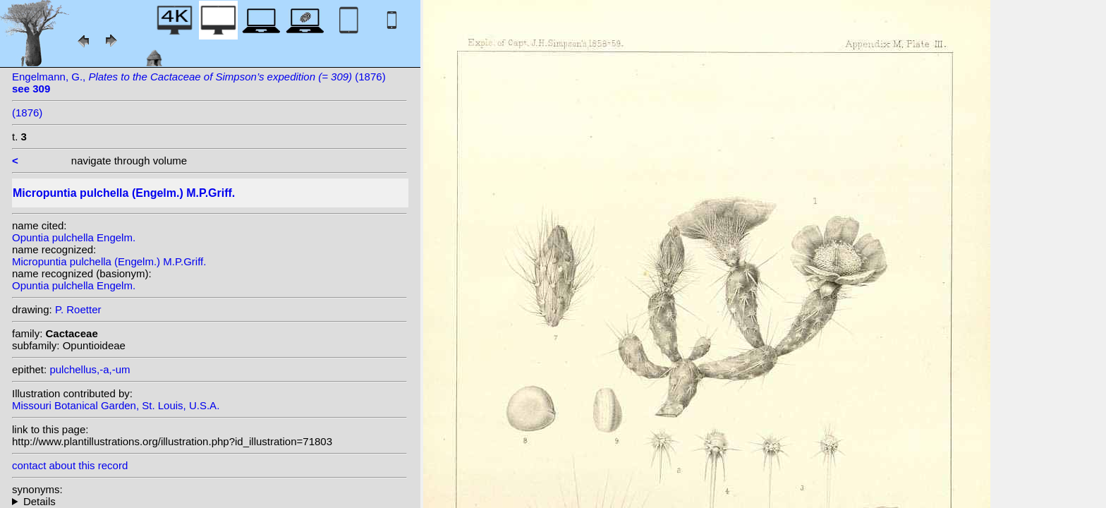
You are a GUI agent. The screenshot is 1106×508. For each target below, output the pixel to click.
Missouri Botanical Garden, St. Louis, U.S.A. (115, 405)
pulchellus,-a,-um (89, 369)
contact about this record (70, 465)
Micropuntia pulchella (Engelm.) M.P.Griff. (109, 261)
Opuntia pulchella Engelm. (73, 237)
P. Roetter (78, 309)
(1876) (27, 113)
